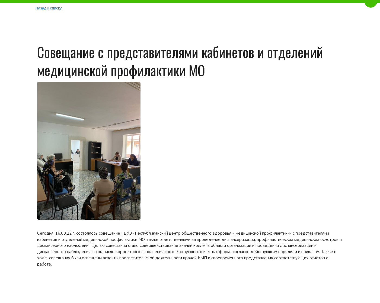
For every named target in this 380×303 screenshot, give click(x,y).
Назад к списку (49, 8)
